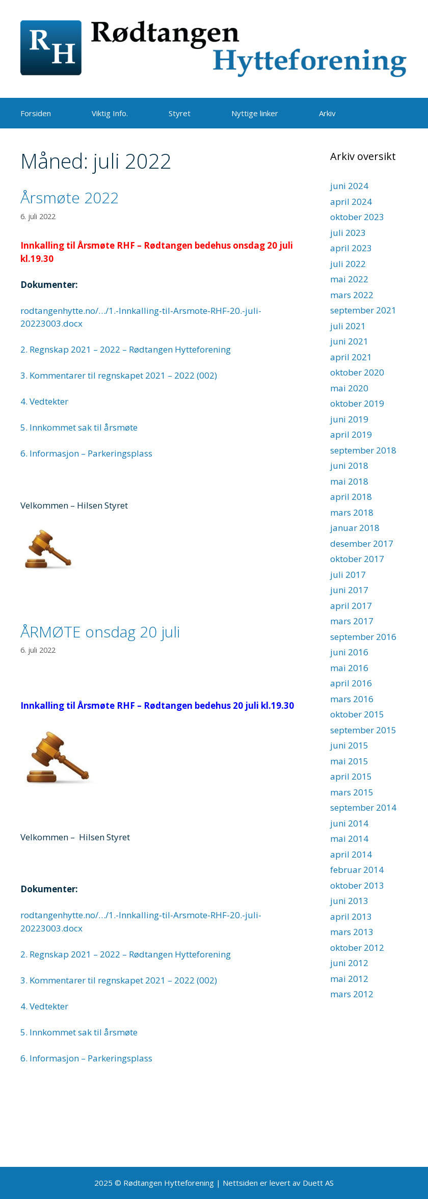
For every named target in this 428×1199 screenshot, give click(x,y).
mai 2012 (349, 978)
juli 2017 (348, 574)
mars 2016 (351, 699)
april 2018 (351, 496)
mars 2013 (351, 932)
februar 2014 (357, 869)
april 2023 (351, 248)
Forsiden (35, 113)
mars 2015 (351, 792)
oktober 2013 (357, 885)
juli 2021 (348, 326)
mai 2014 (349, 838)
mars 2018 (351, 512)
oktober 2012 (357, 947)
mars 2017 (351, 621)
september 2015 (363, 730)
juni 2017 (349, 590)
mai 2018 (349, 481)
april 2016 (351, 683)
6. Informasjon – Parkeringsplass (86, 453)
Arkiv (327, 113)
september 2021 (363, 310)
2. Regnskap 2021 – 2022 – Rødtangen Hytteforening (125, 349)
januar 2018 (355, 528)
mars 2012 (351, 994)
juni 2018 (349, 465)
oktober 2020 (357, 372)
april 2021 (351, 357)
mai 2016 (349, 668)
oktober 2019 (357, 403)
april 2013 (351, 916)
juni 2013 (349, 901)
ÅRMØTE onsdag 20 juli (100, 631)
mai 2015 (349, 761)
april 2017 (351, 605)
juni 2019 (349, 419)
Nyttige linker (254, 113)
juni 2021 (349, 341)
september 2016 (363, 637)
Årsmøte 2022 (69, 197)
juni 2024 (349, 186)
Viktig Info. (110, 113)
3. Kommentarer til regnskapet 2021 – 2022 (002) (118, 375)
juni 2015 (349, 745)
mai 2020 (349, 388)
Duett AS (318, 1183)
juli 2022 (348, 264)
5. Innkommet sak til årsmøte (79, 427)
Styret (180, 113)
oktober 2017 (357, 559)
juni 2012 (349, 963)
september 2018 (363, 450)
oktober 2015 (357, 714)
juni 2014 (349, 823)
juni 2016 (349, 652)
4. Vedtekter (44, 401)
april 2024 (351, 201)
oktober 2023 (357, 217)
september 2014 (363, 807)
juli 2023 (348, 232)
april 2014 (351, 854)
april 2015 (351, 776)
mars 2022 (351, 295)
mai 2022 (349, 279)
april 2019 (351, 434)
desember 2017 (361, 543)
